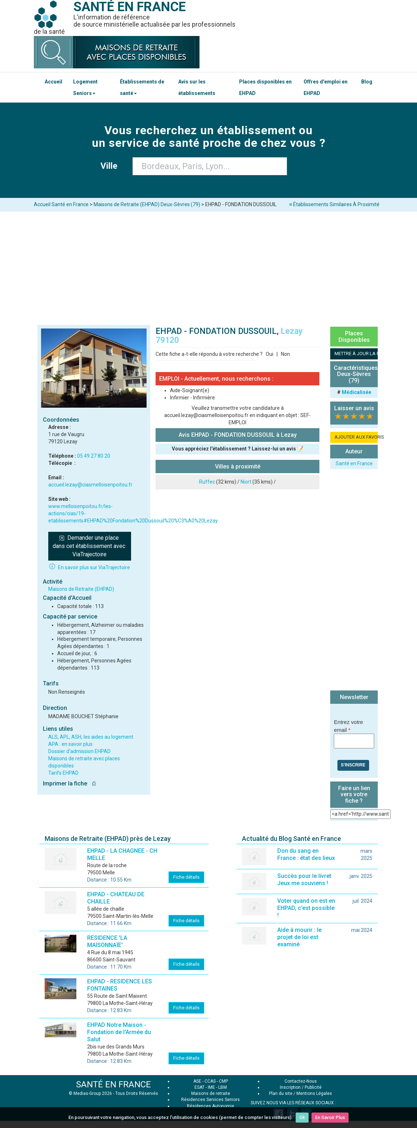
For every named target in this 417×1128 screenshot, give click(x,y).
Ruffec (207, 482)
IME (211, 1087)
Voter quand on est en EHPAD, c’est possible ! (306, 908)
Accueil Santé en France (61, 204)
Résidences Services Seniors (210, 1099)
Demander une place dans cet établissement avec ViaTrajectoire (90, 546)
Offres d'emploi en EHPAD (326, 87)
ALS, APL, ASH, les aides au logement (90, 737)
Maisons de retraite (210, 1093)
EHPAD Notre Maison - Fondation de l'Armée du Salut (119, 1032)
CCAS (210, 1081)
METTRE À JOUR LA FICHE (356, 353)
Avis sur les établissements (196, 87)
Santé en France (354, 463)
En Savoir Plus (330, 1117)
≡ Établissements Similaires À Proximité (334, 204)
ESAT (199, 1087)
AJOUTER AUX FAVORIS (356, 437)
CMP (223, 1081)
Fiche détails (186, 877)
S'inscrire (353, 764)
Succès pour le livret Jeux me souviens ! (304, 880)
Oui (269, 354)
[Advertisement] (208, 265)
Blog (366, 82)
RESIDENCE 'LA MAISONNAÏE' (107, 941)
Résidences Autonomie (210, 1106)
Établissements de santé (142, 87)
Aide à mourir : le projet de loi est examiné (299, 937)
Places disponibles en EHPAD (265, 87)
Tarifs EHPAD (63, 773)
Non (285, 354)
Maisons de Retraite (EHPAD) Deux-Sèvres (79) (147, 204)
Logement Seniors (85, 87)
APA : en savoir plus (70, 744)
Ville (111, 166)
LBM (222, 1087)
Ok (302, 1117)
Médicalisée (356, 392)
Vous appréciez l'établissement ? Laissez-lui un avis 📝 (237, 449)
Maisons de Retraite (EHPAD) (81, 589)
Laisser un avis (354, 408)
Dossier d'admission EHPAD (79, 751)
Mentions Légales (314, 1093)
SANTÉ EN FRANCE (113, 1084)
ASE (197, 1081)
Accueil (53, 82)
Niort (246, 482)
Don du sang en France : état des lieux (306, 854)
